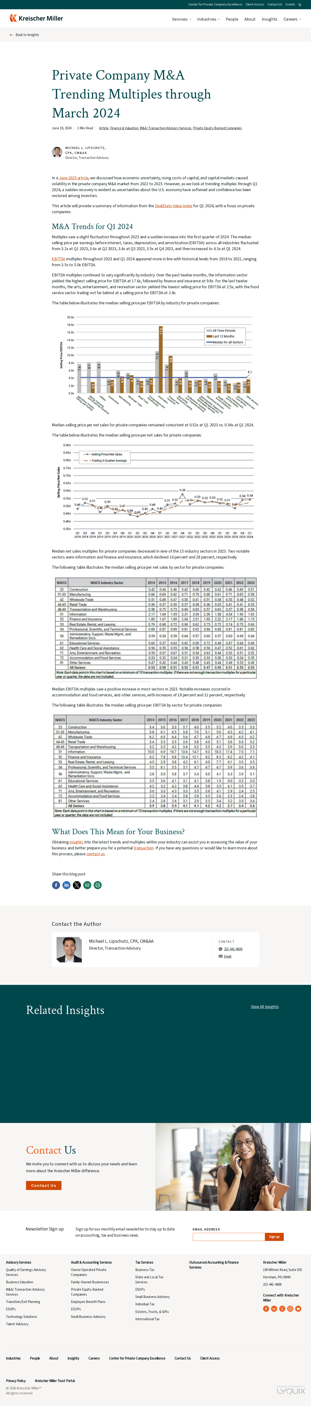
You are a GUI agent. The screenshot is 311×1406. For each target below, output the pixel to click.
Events (290, 4)
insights (76, 842)
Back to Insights (27, 34)
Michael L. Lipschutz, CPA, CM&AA (85, 150)
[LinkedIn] (66, 888)
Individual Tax (145, 1304)
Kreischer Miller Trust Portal (55, 1381)
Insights (270, 19)
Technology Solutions (21, 1316)
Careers (291, 19)
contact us (96, 854)
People (232, 19)
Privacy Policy (16, 1381)
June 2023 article (73, 178)
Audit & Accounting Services (91, 1262)
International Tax (147, 1319)
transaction (143, 848)
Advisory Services (18, 1262)
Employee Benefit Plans (88, 1301)
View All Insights (265, 1007)
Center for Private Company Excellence (215, 4)
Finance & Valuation (124, 128)
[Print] (97, 888)
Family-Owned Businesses (90, 1282)
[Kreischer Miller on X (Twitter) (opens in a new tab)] (282, 1309)
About (249, 19)
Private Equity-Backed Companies (217, 128)
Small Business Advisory (88, 1316)
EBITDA (58, 259)
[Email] (87, 888)
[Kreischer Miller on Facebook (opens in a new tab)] (266, 1309)
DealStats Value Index (173, 206)
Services (180, 19)
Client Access (254, 4)
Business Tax (144, 1269)
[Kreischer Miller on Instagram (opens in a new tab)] (290, 1309)
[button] (299, 4)
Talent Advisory (17, 1324)
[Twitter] (77, 888)
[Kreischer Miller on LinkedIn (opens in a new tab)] (274, 1309)
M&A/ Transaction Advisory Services (165, 128)
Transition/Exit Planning (23, 1301)
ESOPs (11, 1309)
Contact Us (274, 4)
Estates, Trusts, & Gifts (152, 1311)
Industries (206, 19)
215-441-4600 (233, 949)
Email (227, 956)
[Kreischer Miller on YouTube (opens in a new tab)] (298, 1309)
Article (104, 128)
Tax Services (144, 1262)
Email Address (206, 1229)
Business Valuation (19, 1282)
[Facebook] (56, 888)
